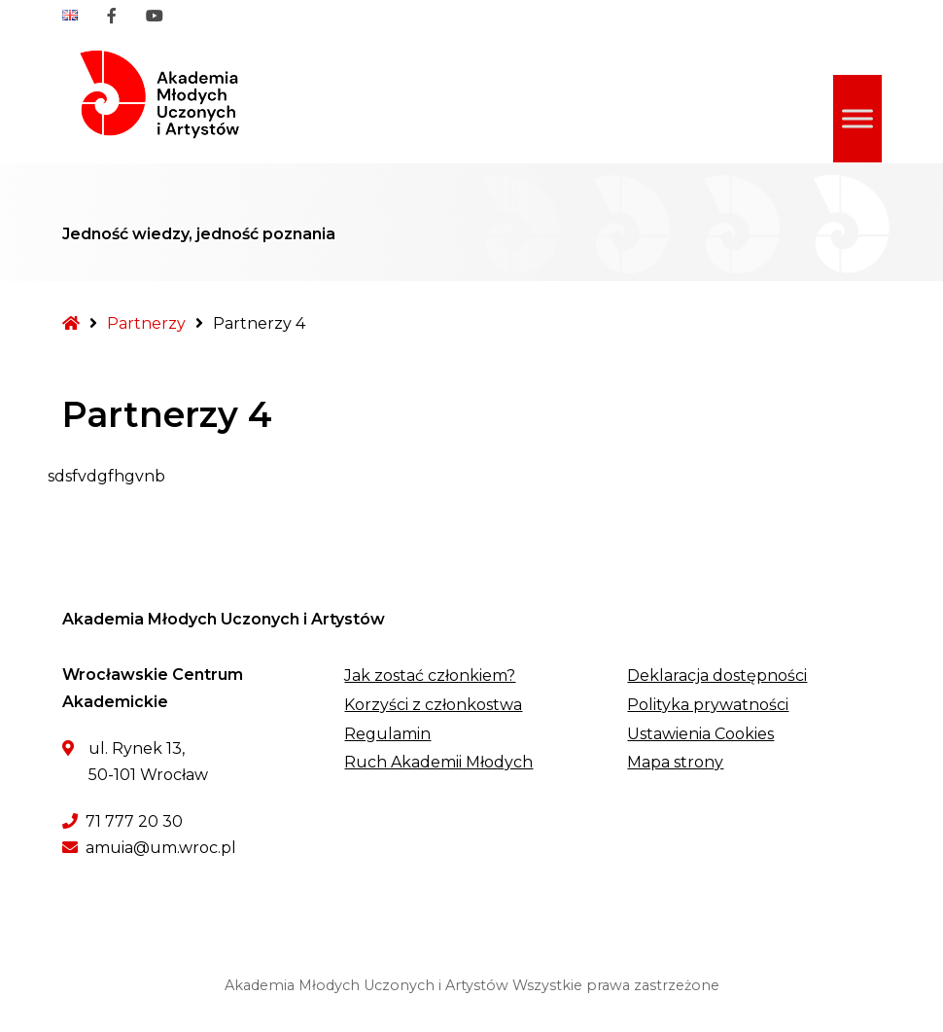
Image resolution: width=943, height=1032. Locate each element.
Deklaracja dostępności (717, 675)
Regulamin (387, 734)
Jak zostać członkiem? (429, 675)
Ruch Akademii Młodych (438, 762)
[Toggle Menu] (857, 119)
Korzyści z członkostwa (433, 704)
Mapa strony (675, 762)
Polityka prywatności (707, 704)
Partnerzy (146, 323)
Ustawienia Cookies (700, 734)
